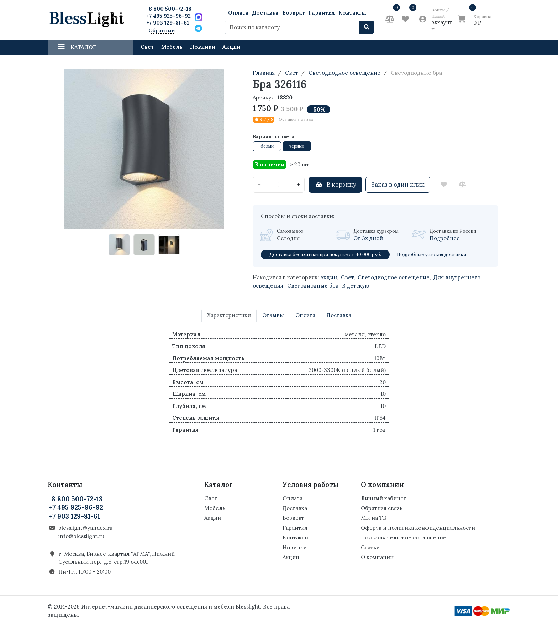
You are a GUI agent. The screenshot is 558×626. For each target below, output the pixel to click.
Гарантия (322, 12)
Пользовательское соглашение (403, 537)
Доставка (265, 12)
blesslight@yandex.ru (85, 527)
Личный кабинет (383, 498)
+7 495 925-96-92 (168, 15)
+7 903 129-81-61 (167, 22)
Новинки (202, 46)
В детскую (355, 285)
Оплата (238, 12)
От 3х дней (368, 238)
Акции (231, 46)
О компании (377, 557)
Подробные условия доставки (431, 255)
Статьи (370, 547)
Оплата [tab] (305, 315)
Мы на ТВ (373, 517)
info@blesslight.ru (81, 536)
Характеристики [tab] (229, 315)
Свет (147, 46)
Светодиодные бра (312, 285)
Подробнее (445, 238)
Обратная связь (381, 508)
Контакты (352, 12)
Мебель (172, 46)
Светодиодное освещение (394, 277)
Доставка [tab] (339, 315)
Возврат (293, 12)
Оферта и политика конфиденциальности (418, 527)
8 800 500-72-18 (170, 8)
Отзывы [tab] (273, 315)
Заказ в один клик (398, 184)
